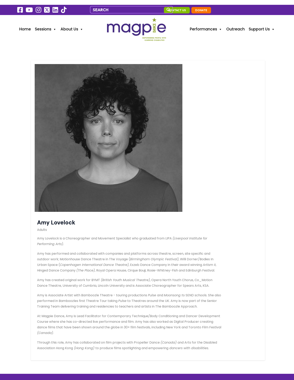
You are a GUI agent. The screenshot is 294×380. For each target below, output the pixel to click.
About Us (72, 24)
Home (25, 24)
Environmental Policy (35, 324)
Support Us (262, 24)
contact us (243, 5)
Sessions (46, 24)
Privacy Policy (29, 317)
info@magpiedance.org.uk (105, 283)
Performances (206, 24)
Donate (267, 5)
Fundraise (25, 304)
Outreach (235, 24)
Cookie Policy (28, 311)
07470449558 (95, 276)
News (22, 297)
